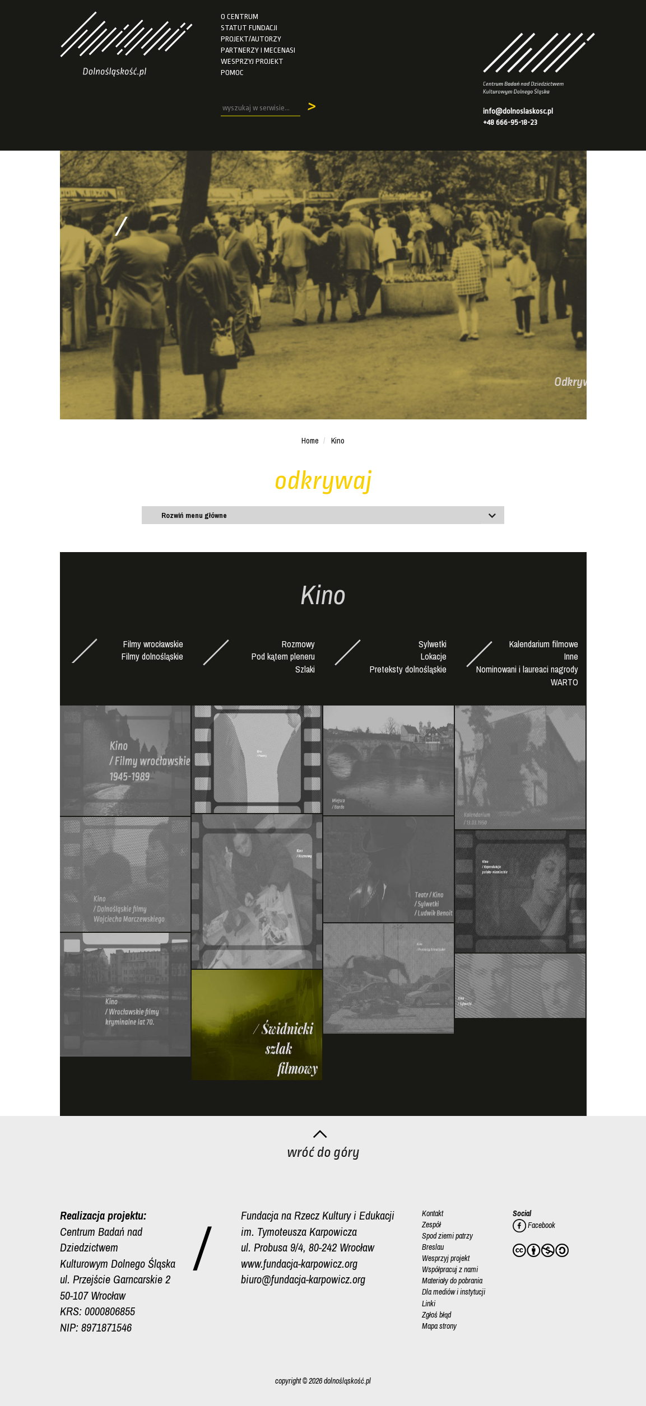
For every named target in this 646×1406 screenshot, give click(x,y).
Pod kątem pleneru (283, 656)
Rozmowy (298, 644)
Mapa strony (439, 1325)
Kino (338, 441)
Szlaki (305, 669)
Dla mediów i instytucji (453, 1292)
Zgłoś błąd (436, 1314)
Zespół (431, 1225)
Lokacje (434, 656)
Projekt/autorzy (251, 39)
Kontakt (432, 1213)
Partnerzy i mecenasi (258, 50)
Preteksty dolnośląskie (408, 669)
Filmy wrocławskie (153, 644)
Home (310, 441)
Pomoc (232, 72)
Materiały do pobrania (452, 1281)
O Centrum (239, 16)
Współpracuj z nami (450, 1269)
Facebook (534, 1225)
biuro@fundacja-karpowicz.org (303, 1279)
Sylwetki (433, 644)
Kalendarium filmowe (543, 644)
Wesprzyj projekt (252, 61)
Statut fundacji (249, 28)
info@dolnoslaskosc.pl (518, 111)
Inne (571, 656)
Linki (428, 1303)
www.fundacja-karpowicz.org (299, 1263)
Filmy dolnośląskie (152, 656)
